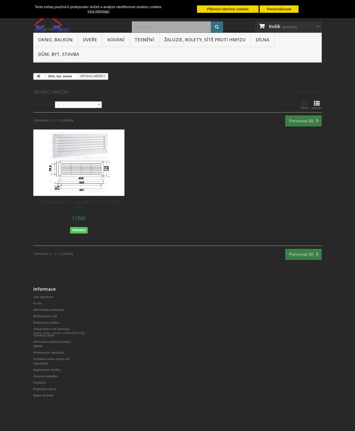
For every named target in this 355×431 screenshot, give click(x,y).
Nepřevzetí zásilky (47, 370)
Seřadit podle (43, 104)
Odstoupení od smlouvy (51, 329)
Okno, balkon (55, 40)
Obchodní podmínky (48, 310)
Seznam (317, 104)
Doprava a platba (46, 322)
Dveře (90, 40)
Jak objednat (43, 297)
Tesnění (144, 40)
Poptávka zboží (44, 389)
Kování (115, 40)
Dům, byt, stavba (58, 54)
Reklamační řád (45, 316)
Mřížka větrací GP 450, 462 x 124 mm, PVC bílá (79, 205)
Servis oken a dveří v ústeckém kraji (59, 404)
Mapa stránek (43, 395)
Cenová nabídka (45, 376)
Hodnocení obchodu (48, 352)
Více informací (98, 11)
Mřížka (305, 104)
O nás (37, 303)
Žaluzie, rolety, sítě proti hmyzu (205, 40)
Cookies (39, 382)
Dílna (262, 40)
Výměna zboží (43, 335)
